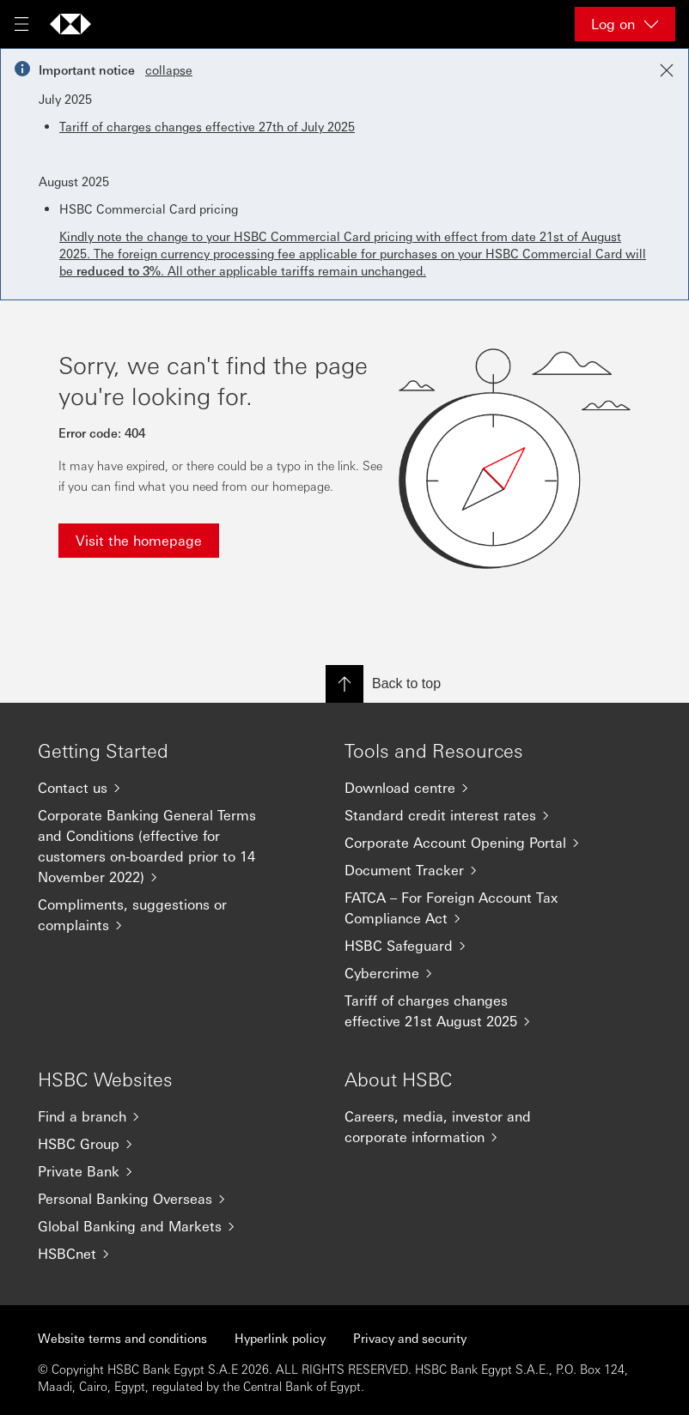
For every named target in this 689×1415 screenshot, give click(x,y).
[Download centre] (463, 787)
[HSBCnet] (157, 1253)
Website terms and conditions (122, 1337)
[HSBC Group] (157, 1144)
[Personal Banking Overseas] (157, 1198)
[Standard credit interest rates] (463, 815)
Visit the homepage (139, 540)
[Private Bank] (157, 1171)
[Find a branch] (157, 1116)
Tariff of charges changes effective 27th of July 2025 (207, 126)
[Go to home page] (70, 24)
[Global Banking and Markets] (157, 1226)
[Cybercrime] (463, 973)
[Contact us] (157, 787)
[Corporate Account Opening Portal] (463, 842)
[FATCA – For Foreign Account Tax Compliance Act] (463, 907)
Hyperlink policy (280, 1337)
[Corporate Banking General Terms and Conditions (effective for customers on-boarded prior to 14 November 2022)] (157, 846)
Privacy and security (409, 1337)
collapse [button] (168, 69)
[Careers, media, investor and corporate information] (463, 1126)
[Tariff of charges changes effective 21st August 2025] (463, 1010)
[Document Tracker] (463, 870)
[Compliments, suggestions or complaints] (157, 914)
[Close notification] (666, 70)
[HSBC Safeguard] (463, 945)
